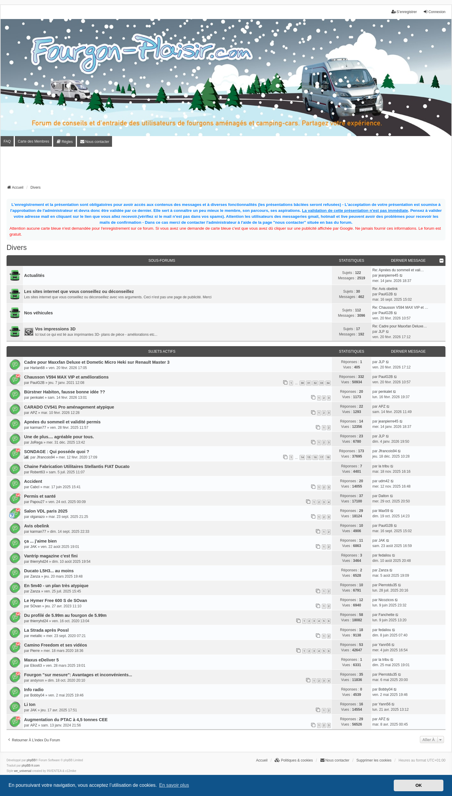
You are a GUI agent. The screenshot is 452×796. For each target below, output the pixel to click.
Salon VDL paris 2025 (45, 511)
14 (302, 457)
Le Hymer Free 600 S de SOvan (55, 600)
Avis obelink (36, 526)
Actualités (34, 275)
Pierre (35, 651)
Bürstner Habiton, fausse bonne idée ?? (64, 392)
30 (302, 383)
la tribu (384, 466)
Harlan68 (37, 368)
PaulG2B (386, 294)
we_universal (22, 771)
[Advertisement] (226, 167)
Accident (33, 481)
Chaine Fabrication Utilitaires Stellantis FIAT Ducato (77, 466)
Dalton (384, 496)
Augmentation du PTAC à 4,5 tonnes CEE (66, 719)
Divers (17, 247)
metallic (36, 636)
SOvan (35, 606)
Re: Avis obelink (385, 289)
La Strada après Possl (46, 630)
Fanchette (386, 615)
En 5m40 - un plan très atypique (56, 585)
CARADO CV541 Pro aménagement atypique (69, 407)
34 (328, 383)
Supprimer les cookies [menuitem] (373, 760)
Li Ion (29, 704)
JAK (33, 547)
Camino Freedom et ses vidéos (55, 645)
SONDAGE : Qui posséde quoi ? (56, 451)
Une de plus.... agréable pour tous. (59, 436)
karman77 (38, 427)
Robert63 (37, 472)
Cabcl (35, 487)
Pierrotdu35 (388, 585)
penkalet (37, 397)
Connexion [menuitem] (434, 12)
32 (315, 383)
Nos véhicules (38, 312)
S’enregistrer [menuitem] (404, 12)
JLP (382, 332)
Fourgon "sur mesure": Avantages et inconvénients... (78, 674)
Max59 (384, 511)
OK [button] (418, 785)
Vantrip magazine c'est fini (51, 556)
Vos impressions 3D (55, 329)
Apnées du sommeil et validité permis (62, 422)
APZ (33, 413)
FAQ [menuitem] (7, 141)
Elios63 (36, 665)
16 (315, 457)
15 (308, 457)
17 (321, 457)
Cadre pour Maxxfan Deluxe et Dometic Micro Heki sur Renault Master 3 (96, 362)
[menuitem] (64, 141)
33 (321, 383)
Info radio (34, 689)
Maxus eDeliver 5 (41, 660)
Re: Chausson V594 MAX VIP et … (400, 307)
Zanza (35, 576)
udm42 (384, 481)
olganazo (37, 517)
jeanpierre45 (389, 275)
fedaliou (385, 555)
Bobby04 (37, 695)
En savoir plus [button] (174, 785)
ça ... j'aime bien (40, 541)
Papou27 (37, 502)
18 (328, 457)
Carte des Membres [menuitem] (33, 141)
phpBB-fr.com (31, 765)
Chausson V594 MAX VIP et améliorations (66, 377)
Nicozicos (386, 600)
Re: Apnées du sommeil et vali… (398, 270)
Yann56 (384, 645)
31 (308, 383)
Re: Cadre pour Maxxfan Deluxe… (399, 326)
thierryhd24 (39, 561)
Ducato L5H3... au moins (49, 570)
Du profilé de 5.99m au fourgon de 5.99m (65, 615)
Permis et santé (40, 496)
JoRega (36, 442)
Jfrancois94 (46, 457)
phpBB (31, 760)
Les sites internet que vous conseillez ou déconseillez (79, 291)
